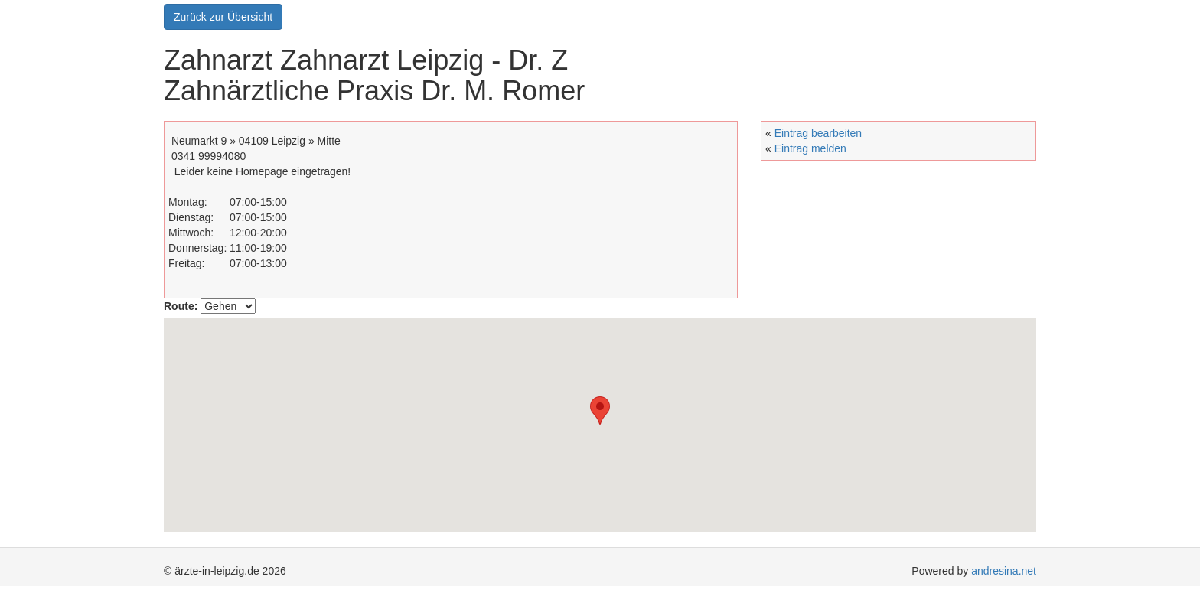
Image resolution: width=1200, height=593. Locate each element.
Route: (180, 306)
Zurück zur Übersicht (223, 17)
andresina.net (1003, 571)
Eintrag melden (810, 148)
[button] (592, 421)
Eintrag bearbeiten (818, 133)
